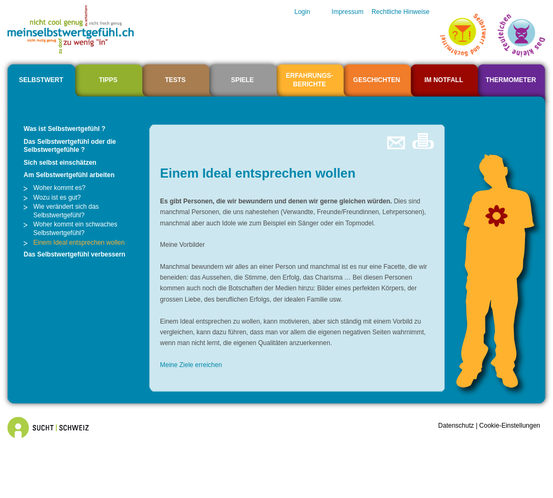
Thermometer (511, 80)
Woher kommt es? (59, 188)
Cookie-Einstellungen (509, 425)
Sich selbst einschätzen (60, 162)
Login (302, 12)
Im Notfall (444, 80)
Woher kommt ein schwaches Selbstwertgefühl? (75, 229)
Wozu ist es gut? (57, 197)
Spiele (242, 80)
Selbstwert (41, 80)
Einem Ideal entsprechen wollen (79, 242)
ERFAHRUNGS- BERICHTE (309, 80)
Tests (175, 80)
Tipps (108, 80)
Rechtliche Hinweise (401, 12)
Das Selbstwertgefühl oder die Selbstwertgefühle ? (70, 146)
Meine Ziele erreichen (191, 365)
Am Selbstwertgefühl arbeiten (69, 175)
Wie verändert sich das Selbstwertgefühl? (66, 211)
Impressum (347, 12)
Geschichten (376, 80)
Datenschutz (456, 425)
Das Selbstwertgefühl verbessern (74, 254)
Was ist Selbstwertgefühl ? (64, 129)
